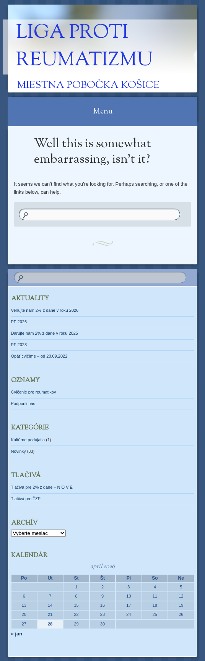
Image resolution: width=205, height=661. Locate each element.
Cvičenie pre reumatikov (33, 392)
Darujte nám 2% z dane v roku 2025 (44, 333)
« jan (17, 634)
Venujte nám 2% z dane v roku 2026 (45, 310)
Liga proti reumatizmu (84, 47)
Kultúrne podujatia (28, 439)
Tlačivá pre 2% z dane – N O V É (42, 487)
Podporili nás (23, 403)
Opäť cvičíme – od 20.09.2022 (39, 356)
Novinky (18, 451)
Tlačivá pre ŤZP (26, 498)
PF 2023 (19, 344)
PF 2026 (19, 321)
